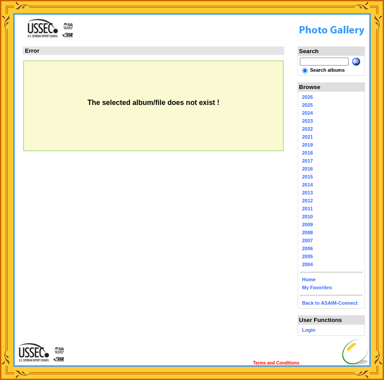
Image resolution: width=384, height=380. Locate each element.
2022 (307, 129)
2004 (307, 264)
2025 (307, 105)
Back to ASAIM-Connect (330, 303)
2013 (307, 192)
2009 (307, 224)
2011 (307, 208)
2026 (307, 97)
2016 (307, 168)
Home (309, 279)
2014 (307, 184)
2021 (307, 137)
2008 (307, 232)
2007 (307, 240)
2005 (307, 256)
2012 (307, 200)
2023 (307, 121)
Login (308, 330)
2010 (307, 216)
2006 (307, 248)
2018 (307, 152)
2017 (307, 160)
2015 (307, 176)
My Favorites (317, 287)
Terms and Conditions (276, 363)
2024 (307, 113)
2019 (307, 144)
